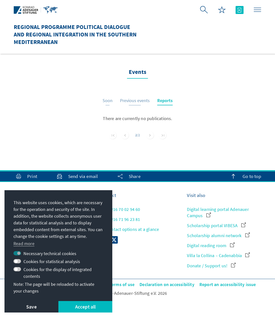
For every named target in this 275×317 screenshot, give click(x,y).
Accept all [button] (85, 307)
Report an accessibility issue (227, 284)
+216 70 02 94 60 (120, 209)
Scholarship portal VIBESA (216, 225)
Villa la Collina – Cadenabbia (218, 255)
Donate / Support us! (211, 266)
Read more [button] (23, 243)
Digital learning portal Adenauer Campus (218, 212)
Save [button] (31, 307)
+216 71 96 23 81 (120, 219)
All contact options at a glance (129, 229)
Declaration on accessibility (166, 284)
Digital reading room (210, 245)
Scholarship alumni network (218, 235)
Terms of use (122, 284)
